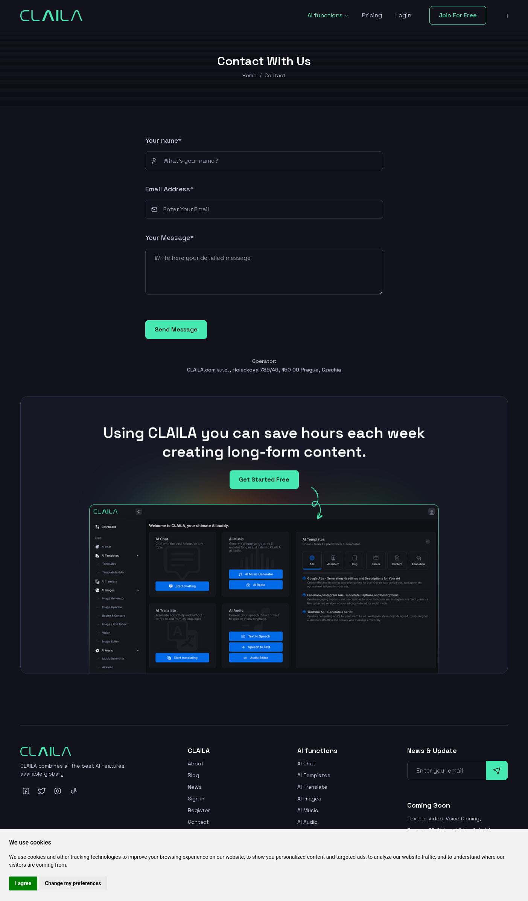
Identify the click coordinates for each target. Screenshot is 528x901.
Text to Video (425, 818)
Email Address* (169, 189)
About (196, 763)
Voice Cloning (462, 818)
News (195, 786)
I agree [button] (23, 883)
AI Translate (312, 786)
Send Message (176, 329)
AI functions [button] (325, 15)
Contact (198, 822)
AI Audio (307, 822)
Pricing (372, 15)
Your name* (163, 140)
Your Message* (169, 237)
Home (249, 75)
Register (199, 810)
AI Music (307, 810)
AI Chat (306, 763)
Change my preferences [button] (73, 883)
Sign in (196, 798)
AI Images (309, 798)
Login (403, 15)
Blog (193, 775)
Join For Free (458, 15)
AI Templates (313, 775)
